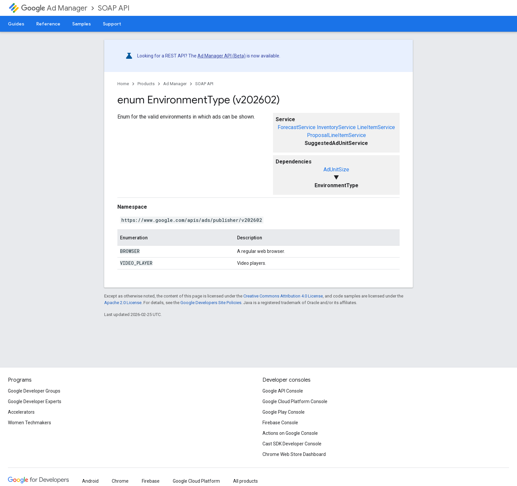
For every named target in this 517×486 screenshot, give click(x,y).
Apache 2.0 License (122, 302)
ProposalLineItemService (336, 135)
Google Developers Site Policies (210, 302)
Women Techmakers (29, 422)
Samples (81, 24)
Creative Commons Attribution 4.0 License (283, 296)
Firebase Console (280, 422)
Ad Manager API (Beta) (222, 55)
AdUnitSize (336, 169)
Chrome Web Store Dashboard (294, 454)
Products (146, 83)
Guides (16, 24)
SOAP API (114, 8)
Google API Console (282, 391)
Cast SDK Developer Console (291, 443)
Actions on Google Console (290, 433)
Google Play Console (283, 412)
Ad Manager (54, 8)
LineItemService (376, 127)
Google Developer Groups (34, 391)
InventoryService (336, 127)
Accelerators (21, 412)
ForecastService (297, 127)
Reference (48, 24)
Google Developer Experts (34, 401)
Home (123, 83)
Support (112, 24)
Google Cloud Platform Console (294, 401)
